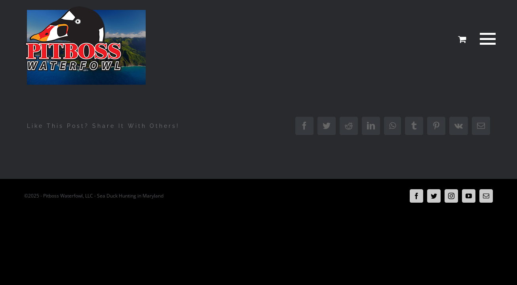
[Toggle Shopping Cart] (462, 39)
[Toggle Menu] (486, 39)
